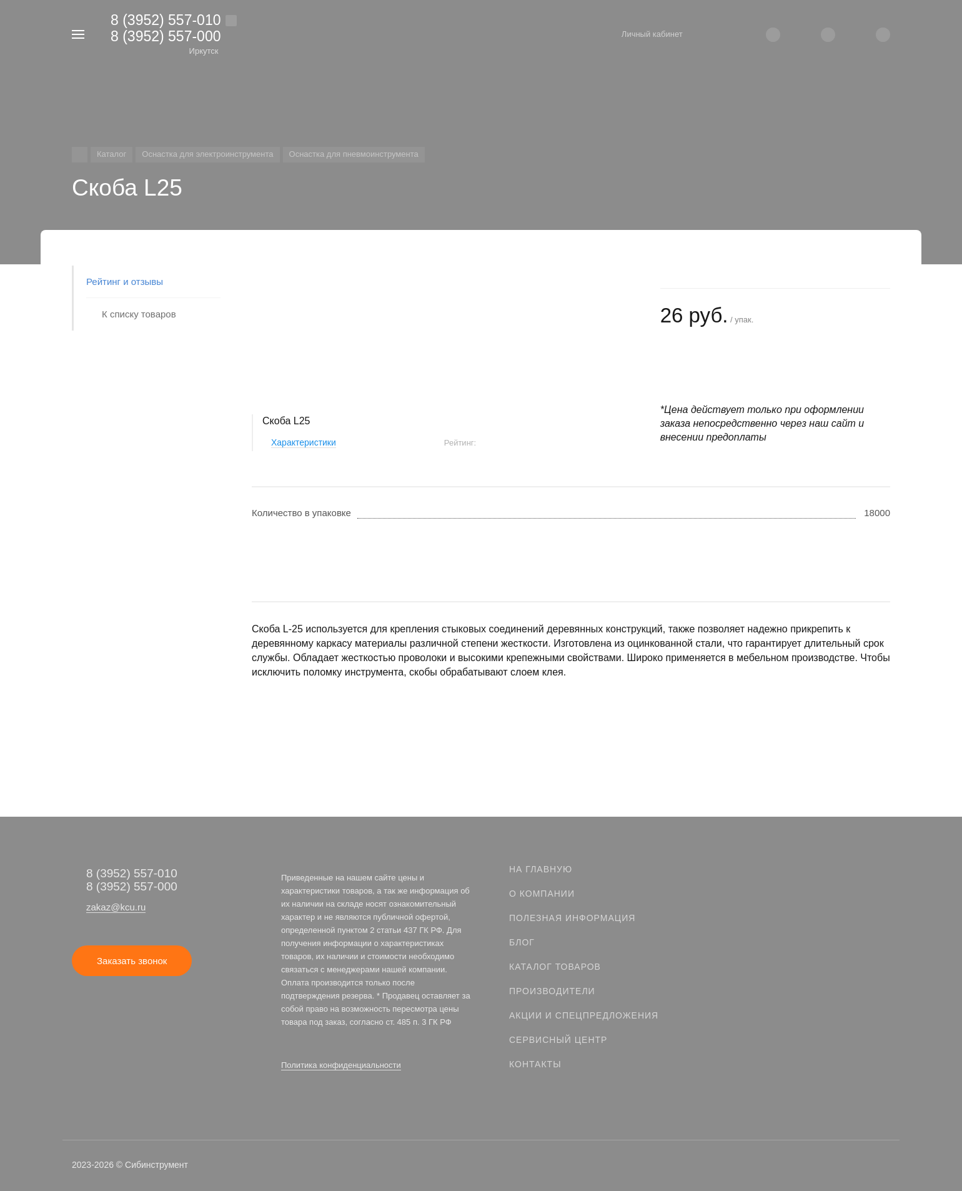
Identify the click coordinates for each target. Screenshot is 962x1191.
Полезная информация (572, 918)
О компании (542, 894)
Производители (552, 991)
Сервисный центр (558, 1040)
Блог (522, 942)
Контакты (535, 1064)
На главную (540, 869)
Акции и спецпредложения (583, 1015)
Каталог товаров (555, 967)
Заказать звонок (132, 960)
